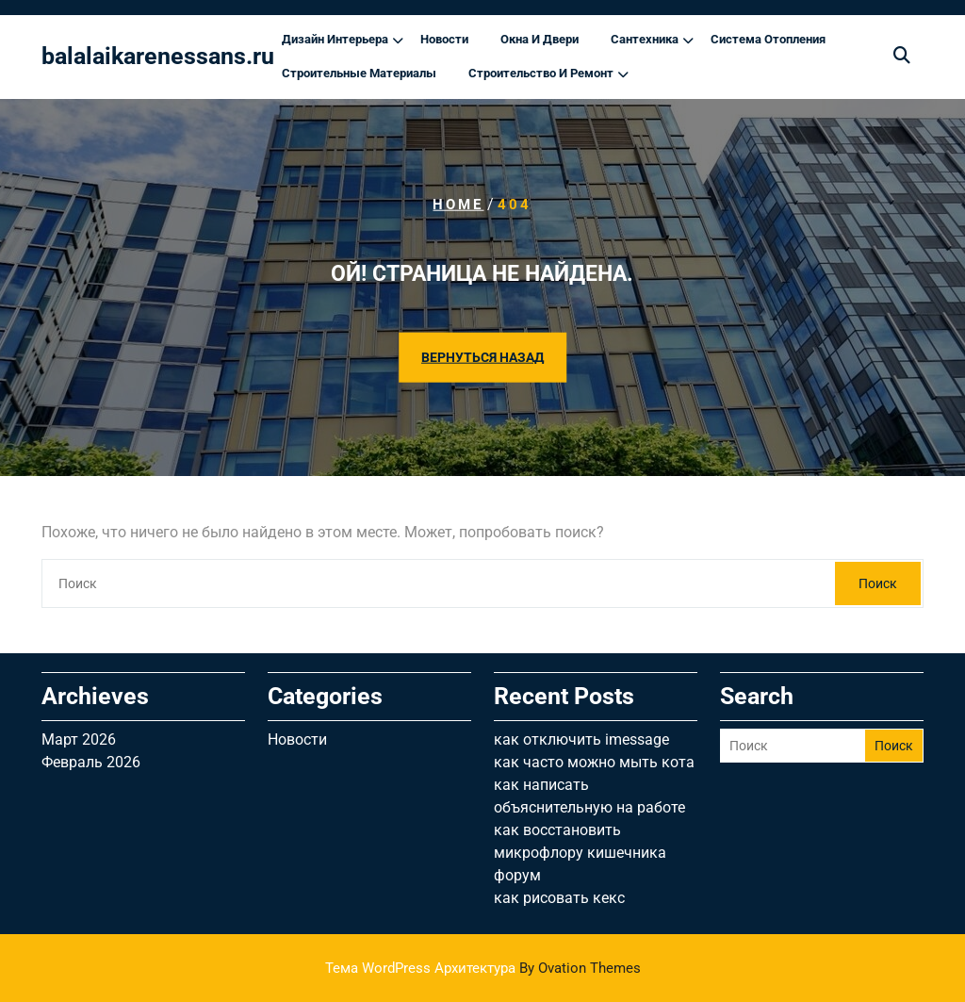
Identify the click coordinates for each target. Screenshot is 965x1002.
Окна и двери (539, 39)
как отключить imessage (581, 739)
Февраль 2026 (90, 762)
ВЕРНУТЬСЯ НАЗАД (482, 356)
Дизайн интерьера (335, 39)
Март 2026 (78, 739)
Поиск (878, 583)
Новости (444, 39)
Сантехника (645, 39)
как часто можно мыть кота (594, 762)
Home (458, 204)
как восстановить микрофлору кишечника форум (580, 852)
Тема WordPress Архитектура (483, 968)
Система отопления (768, 39)
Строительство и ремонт (540, 73)
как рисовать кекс (559, 898)
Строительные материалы (359, 73)
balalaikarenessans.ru (157, 56)
